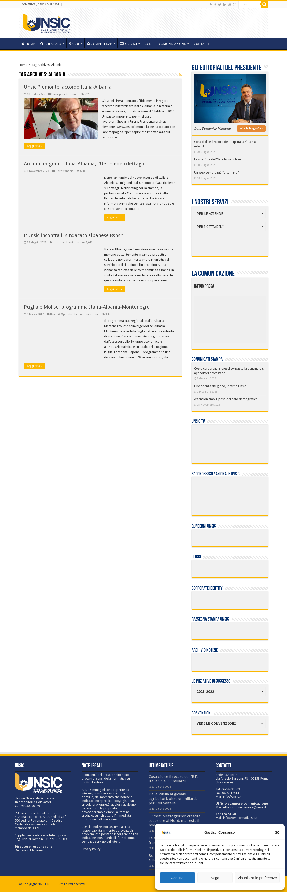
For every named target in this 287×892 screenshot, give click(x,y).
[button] (277, 832)
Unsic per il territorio (64, 94)
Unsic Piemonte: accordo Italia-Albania (68, 87)
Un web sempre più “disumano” (216, 172)
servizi (128, 44)
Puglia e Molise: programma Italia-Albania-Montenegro (87, 307)
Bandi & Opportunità (63, 314)
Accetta (177, 878)
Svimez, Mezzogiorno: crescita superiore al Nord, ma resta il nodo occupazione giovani (174, 820)
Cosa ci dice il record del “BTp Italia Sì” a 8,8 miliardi (174, 778)
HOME (28, 44)
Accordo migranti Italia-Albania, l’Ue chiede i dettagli (84, 164)
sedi (74, 44)
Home (23, 65)
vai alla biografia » (251, 128)
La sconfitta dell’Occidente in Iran (217, 159)
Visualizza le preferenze (257, 878)
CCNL (149, 44)
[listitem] (245, 317)
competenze (99, 44)
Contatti (201, 44)
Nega (215, 878)
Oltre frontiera (64, 171)
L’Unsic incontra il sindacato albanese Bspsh (73, 235)
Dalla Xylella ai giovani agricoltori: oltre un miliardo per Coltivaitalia (173, 798)
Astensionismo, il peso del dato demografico (226, 399)
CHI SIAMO (50, 44)
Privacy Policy (91, 849)
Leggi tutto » (34, 146)
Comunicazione (172, 44)
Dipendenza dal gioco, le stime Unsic (220, 386)
